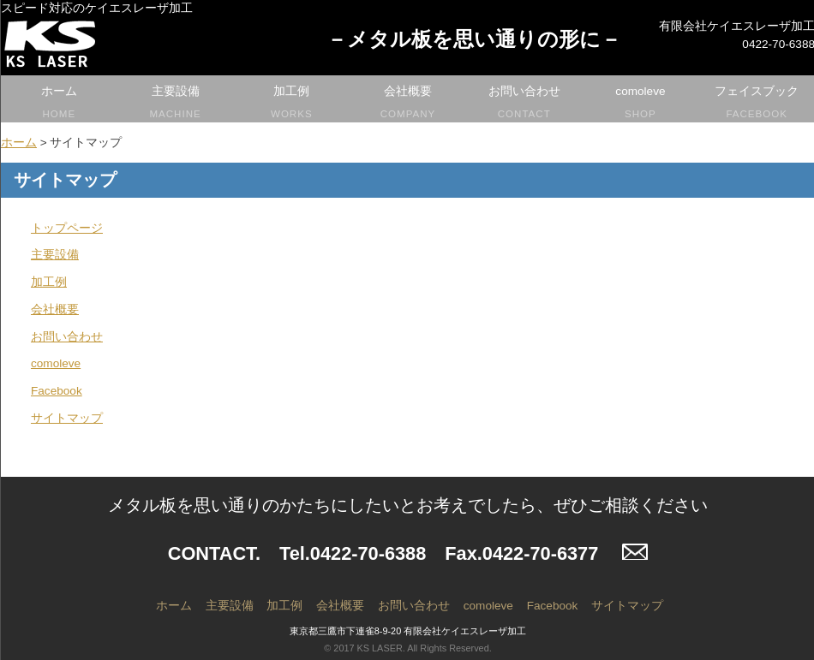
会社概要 (408, 103)
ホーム (59, 103)
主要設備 (175, 103)
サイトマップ (67, 418)
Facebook (56, 390)
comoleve (641, 103)
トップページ (67, 228)
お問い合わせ (524, 103)
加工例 (291, 103)
